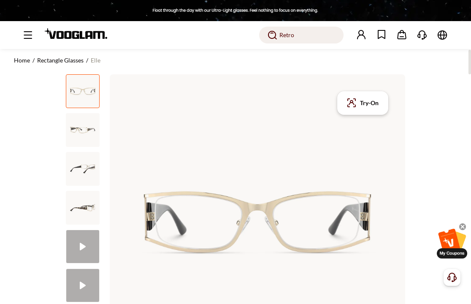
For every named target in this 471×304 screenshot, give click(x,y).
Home (22, 60)
